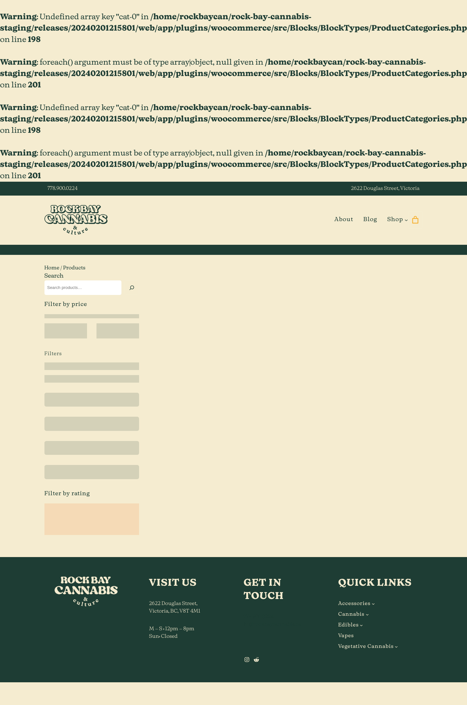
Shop (395, 219)
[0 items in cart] (415, 220)
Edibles (348, 625)
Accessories (354, 603)
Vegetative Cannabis (366, 646)
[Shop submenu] (406, 219)
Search (54, 276)
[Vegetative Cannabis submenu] (396, 646)
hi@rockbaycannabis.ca (272, 624)
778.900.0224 (63, 188)
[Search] (132, 287)
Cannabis (351, 614)
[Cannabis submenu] (367, 614)
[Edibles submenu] (361, 625)
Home (52, 268)
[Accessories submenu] (373, 603)
